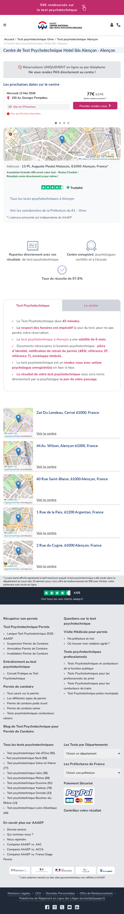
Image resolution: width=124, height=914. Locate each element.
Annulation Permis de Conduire (27, 649)
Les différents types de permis (26, 698)
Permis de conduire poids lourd (27, 703)
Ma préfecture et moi (80, 639)
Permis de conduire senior (23, 708)
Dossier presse (16, 829)
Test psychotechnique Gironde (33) (29, 793)
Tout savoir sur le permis (23, 693)
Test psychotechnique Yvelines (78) (29, 788)
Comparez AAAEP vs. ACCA (25, 849)
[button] (62, 139)
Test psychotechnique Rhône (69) (28, 778)
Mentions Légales (19, 893)
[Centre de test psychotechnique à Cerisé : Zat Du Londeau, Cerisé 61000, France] (62, 423)
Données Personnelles (60, 893)
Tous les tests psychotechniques (28, 744)
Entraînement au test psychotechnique (19, 664)
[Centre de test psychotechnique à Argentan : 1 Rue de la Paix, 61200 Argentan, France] (62, 522)
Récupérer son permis (20, 618)
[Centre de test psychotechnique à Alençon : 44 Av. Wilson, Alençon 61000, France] (62, 456)
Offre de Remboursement (96, 893)
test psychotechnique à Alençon (45, 339)
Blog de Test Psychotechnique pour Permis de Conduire (31, 729)
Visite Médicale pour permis (85, 632)
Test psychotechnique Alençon (77, 39)
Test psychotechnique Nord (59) (26, 758)
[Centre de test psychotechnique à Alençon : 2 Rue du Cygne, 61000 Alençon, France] (62, 555)
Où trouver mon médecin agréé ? (88, 644)
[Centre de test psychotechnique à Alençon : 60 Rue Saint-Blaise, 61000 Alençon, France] (62, 489)
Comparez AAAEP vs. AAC (24, 844)
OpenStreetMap (99, 159)
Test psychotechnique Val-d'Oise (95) (31, 753)
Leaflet (83, 159)
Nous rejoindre (16, 839)
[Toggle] (111, 25)
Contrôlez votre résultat (82, 810)
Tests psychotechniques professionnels (82, 654)
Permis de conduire (18, 686)
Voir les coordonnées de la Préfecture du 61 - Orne (48, 210)
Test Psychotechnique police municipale (92, 693)
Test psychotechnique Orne (35, 39)
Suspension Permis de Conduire (27, 644)
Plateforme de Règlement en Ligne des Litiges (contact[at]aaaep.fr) (62, 898)
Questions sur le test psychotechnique (80, 621)
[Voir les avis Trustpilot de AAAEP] (62, 187)
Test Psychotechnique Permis (26, 627)
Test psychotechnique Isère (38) (27, 773)
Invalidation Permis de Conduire (27, 654)
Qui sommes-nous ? (20, 834)
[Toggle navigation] (4, 25)
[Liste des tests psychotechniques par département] (92, 753)
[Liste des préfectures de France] (92, 773)
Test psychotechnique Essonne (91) (29, 783)
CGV (38, 893)
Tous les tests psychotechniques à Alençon (42, 198)
